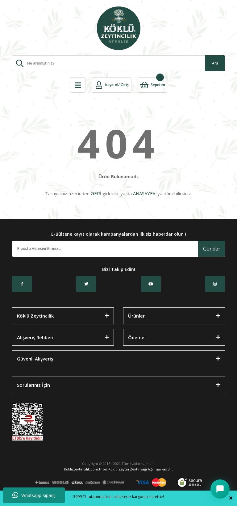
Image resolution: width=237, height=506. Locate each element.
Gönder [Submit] (211, 248)
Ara (215, 63)
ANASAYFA (144, 193)
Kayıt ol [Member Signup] (111, 84)
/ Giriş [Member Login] (123, 84)
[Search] (118, 63)
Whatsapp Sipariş (34, 495)
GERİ (96, 193)
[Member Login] (99, 85)
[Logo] (118, 28)
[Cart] (152, 85)
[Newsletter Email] (105, 249)
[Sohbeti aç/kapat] (220, 489)
